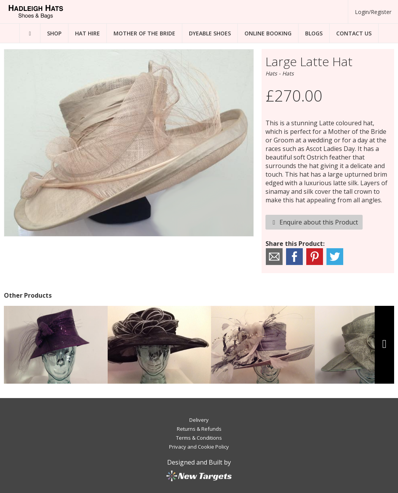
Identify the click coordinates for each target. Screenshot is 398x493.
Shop (54, 33)
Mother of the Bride (144, 33)
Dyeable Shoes (210, 33)
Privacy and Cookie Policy (199, 446)
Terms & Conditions (199, 437)
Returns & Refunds (199, 428)
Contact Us (354, 33)
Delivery (199, 419)
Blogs (314, 33)
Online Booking (268, 33)
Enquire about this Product (314, 222)
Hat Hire (87, 33)
